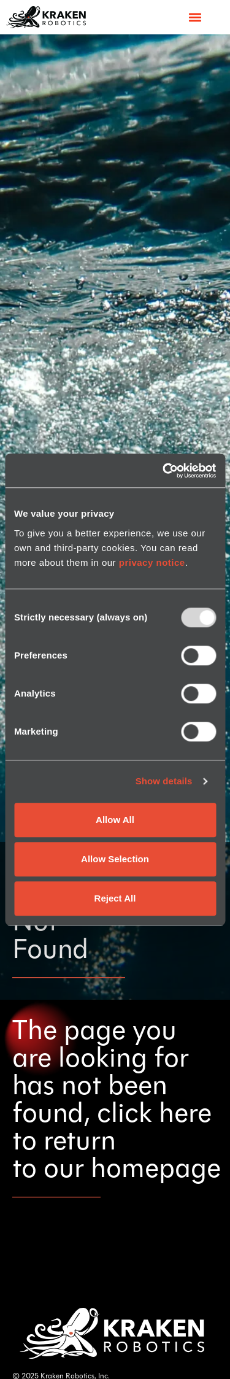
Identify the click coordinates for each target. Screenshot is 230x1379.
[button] (195, 17)
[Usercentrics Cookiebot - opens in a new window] (164, 471)
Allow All (115, 819)
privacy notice (152, 562)
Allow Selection (115, 859)
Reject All (115, 898)
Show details (164, 781)
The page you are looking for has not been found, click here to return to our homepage (116, 1101)
